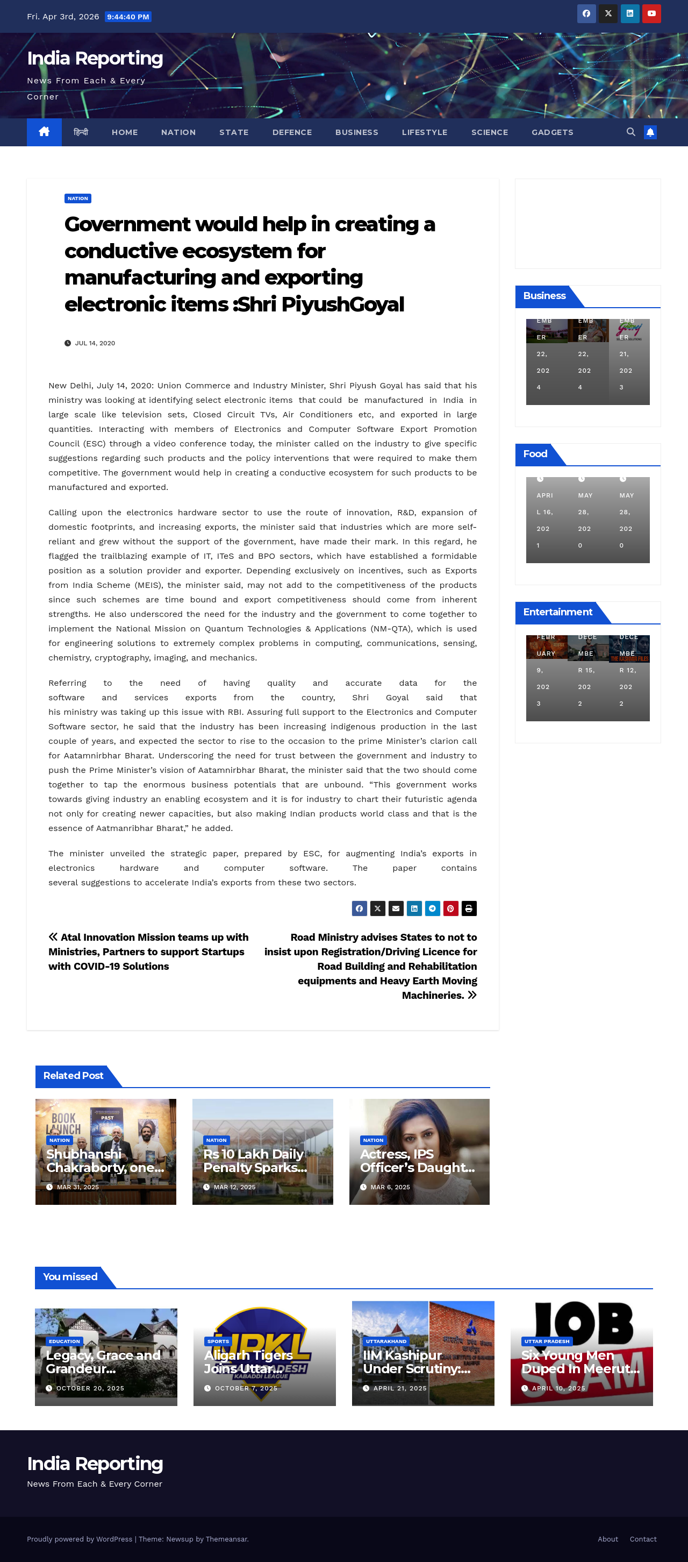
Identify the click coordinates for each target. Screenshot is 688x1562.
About (608, 1539)
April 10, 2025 (559, 1388)
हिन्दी (81, 132)
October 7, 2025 (246, 1388)
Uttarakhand (386, 1341)
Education (64, 1341)
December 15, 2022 (627, 670)
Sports (218, 1341)
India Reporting (95, 58)
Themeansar (226, 1539)
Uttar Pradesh (547, 1341)
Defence (292, 132)
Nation (178, 132)
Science (489, 132)
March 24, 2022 (543, 512)
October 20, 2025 (90, 1388)
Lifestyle (425, 132)
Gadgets (553, 132)
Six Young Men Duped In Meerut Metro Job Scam (575, 1368)
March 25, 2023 (543, 670)
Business (356, 132)
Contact (643, 1539)
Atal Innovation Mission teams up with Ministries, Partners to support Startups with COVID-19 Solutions (148, 951)
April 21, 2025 (400, 1388)
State (234, 132)
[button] (631, 132)
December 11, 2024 (544, 354)
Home (125, 132)
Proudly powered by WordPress (81, 1539)
